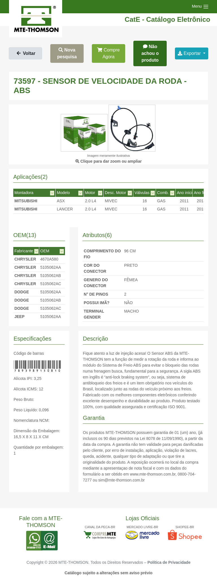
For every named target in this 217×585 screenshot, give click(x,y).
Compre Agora (108, 53)
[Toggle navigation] (200, 6)
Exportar (190, 53)
